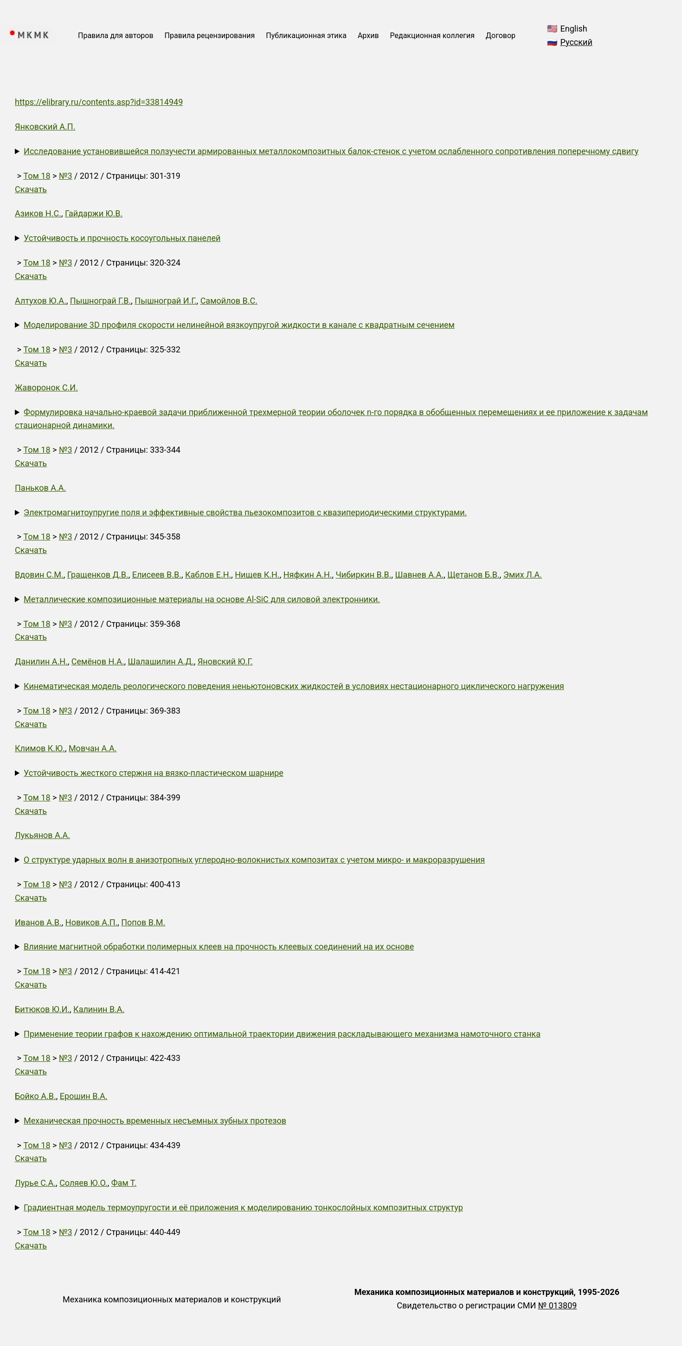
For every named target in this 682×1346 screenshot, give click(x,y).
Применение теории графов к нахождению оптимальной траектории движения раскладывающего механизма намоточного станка (282, 1034)
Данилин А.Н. (41, 661)
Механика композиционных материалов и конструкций (172, 1299)
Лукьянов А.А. (42, 835)
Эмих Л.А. (522, 574)
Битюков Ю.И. (42, 1009)
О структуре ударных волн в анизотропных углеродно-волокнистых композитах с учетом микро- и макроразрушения (254, 860)
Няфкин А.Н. (307, 574)
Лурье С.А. (35, 1183)
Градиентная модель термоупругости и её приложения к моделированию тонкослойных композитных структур (243, 1207)
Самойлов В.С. (228, 301)
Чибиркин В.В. (364, 574)
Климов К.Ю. (40, 748)
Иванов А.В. (38, 922)
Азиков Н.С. (38, 213)
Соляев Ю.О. (83, 1183)
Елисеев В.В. (156, 574)
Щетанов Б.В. (473, 574)
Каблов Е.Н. (208, 574)
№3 (65, 176)
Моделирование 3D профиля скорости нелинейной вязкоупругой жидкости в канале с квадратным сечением (239, 325)
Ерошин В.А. (84, 1096)
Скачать (31, 189)
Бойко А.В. (35, 1096)
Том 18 (36, 176)
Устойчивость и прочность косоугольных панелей (122, 238)
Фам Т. (124, 1183)
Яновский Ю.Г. (225, 661)
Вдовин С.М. (39, 574)
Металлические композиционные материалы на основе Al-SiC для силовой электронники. (202, 599)
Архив (368, 35)
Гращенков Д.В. (98, 574)
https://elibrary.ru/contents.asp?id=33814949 (99, 102)
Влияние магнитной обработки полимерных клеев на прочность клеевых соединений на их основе (219, 946)
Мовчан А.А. (93, 748)
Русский (576, 42)
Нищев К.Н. (257, 574)
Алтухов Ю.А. (40, 301)
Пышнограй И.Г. (165, 301)
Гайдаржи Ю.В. (93, 213)
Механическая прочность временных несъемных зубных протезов (155, 1120)
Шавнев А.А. (419, 574)
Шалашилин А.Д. (160, 661)
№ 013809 (557, 1305)
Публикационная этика (306, 35)
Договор (500, 35)
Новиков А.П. (91, 922)
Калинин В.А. (98, 1009)
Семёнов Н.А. (97, 661)
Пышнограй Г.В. (100, 301)
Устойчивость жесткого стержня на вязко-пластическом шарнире (153, 773)
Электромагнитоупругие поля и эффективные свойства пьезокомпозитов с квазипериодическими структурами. (245, 512)
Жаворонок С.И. (46, 387)
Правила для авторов (116, 35)
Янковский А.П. (45, 126)
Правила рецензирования (210, 35)
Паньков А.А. (40, 488)
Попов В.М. (143, 922)
